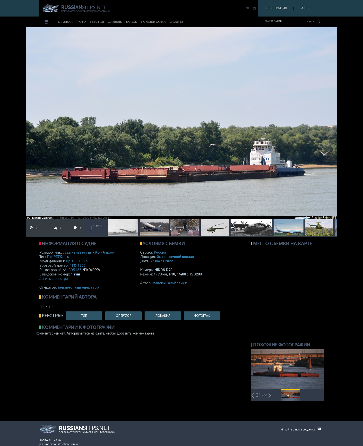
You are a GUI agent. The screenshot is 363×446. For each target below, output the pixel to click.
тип (77, 274)
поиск (131, 21)
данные (115, 21)
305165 (75, 269)
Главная (65, 21)
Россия (160, 252)
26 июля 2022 (161, 261)
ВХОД (303, 8)
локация (163, 315)
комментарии (153, 21)
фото (81, 21)
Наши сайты (273, 21)
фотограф (202, 315)
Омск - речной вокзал (175, 256)
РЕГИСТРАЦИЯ (275, 8)
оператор (123, 315)
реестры (97, 21)
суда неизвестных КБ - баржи (88, 252)
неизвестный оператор (78, 287)
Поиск (313, 21)
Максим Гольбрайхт (169, 283)
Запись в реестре (53, 278)
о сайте (176, 21)
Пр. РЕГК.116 (58, 256)
